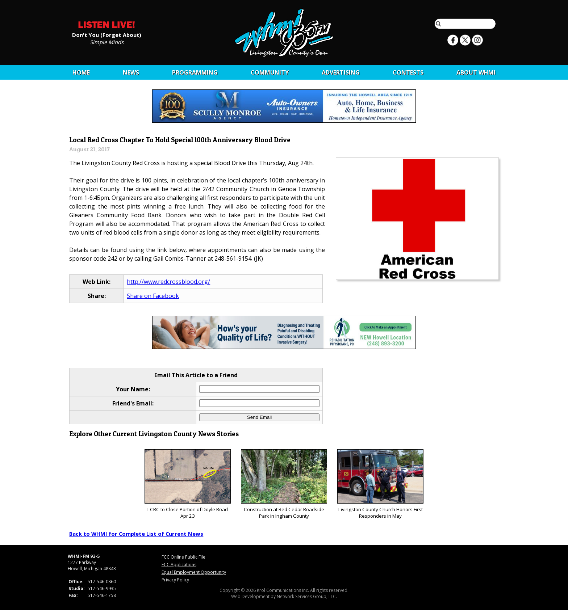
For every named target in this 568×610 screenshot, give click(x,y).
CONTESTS (408, 72)
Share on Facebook (153, 296)
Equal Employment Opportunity (194, 572)
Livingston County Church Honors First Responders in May (380, 484)
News (131, 72)
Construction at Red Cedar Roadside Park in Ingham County (284, 484)
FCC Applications (179, 564)
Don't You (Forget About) (106, 34)
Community (270, 72)
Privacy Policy (175, 580)
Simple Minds (107, 41)
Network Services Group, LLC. (307, 596)
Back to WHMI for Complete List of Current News (136, 533)
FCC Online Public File (183, 557)
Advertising (341, 72)
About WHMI (476, 72)
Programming (195, 72)
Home (81, 72)
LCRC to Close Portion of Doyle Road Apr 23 (187, 484)
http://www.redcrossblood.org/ (168, 282)
